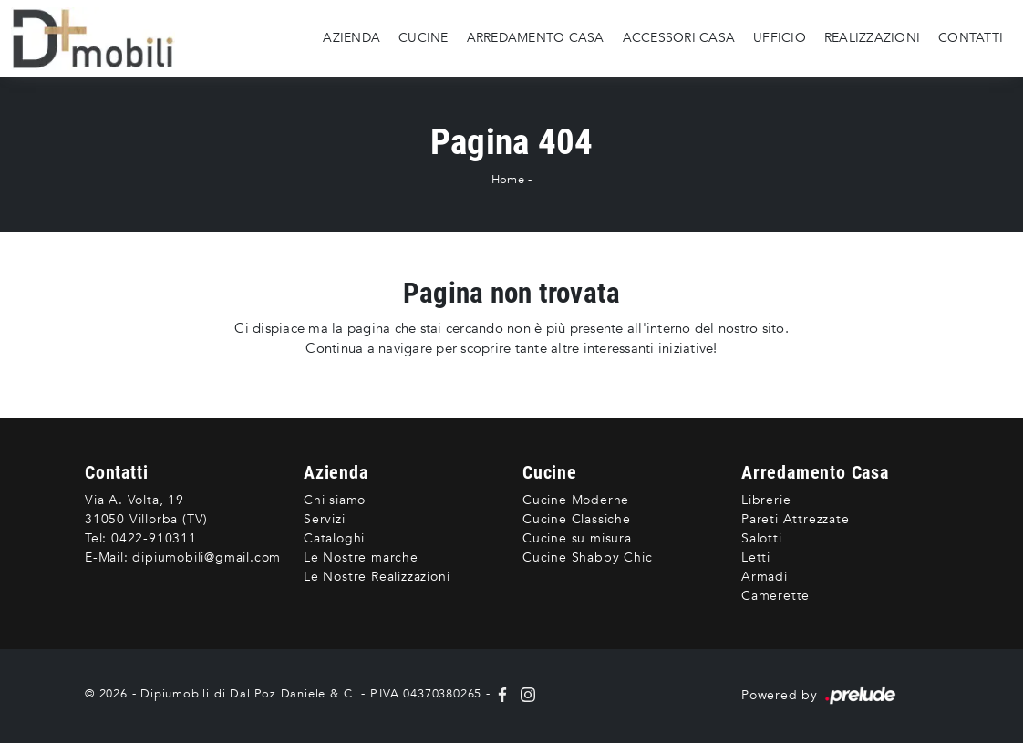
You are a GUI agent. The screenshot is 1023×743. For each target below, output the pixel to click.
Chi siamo (335, 500)
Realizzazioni (872, 37)
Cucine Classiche (576, 519)
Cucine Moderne (575, 500)
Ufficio (779, 37)
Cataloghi (334, 538)
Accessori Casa (679, 37)
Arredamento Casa (535, 37)
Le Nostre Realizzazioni (377, 576)
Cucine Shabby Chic (587, 557)
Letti (755, 557)
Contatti (970, 37)
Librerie (765, 500)
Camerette (775, 595)
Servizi (325, 519)
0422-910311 (154, 538)
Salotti (761, 538)
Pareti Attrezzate (795, 519)
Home (507, 179)
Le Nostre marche (361, 557)
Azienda (351, 37)
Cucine (423, 37)
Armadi (764, 576)
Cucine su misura (577, 538)
